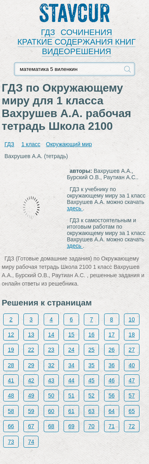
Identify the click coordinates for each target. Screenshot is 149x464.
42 (31, 380)
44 (71, 380)
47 (132, 380)
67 (31, 426)
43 (51, 380)
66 (11, 426)
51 (71, 395)
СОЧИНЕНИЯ (86, 32)
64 (111, 411)
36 (111, 365)
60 (51, 411)
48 (11, 395)
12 (11, 334)
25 (91, 350)
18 (132, 334)
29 (31, 365)
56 (111, 395)
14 (51, 334)
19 (11, 350)
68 (51, 426)
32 (51, 365)
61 (71, 411)
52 (91, 395)
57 (132, 395)
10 (132, 319)
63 (91, 411)
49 (31, 395)
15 (71, 334)
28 (11, 365)
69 (71, 426)
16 (91, 334)
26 (111, 350)
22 (31, 350)
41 (11, 380)
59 (31, 411)
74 (31, 442)
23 (51, 350)
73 (11, 442)
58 (11, 411)
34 (71, 365)
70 (91, 426)
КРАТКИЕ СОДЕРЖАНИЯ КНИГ (76, 41)
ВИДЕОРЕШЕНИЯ (76, 51)
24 (71, 350)
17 (111, 334)
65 (132, 411)
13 (31, 334)
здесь (75, 208)
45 (91, 380)
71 (111, 426)
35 (91, 365)
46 (111, 380)
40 (132, 365)
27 (132, 350)
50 (51, 395)
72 (132, 426)
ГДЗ (48, 32)
